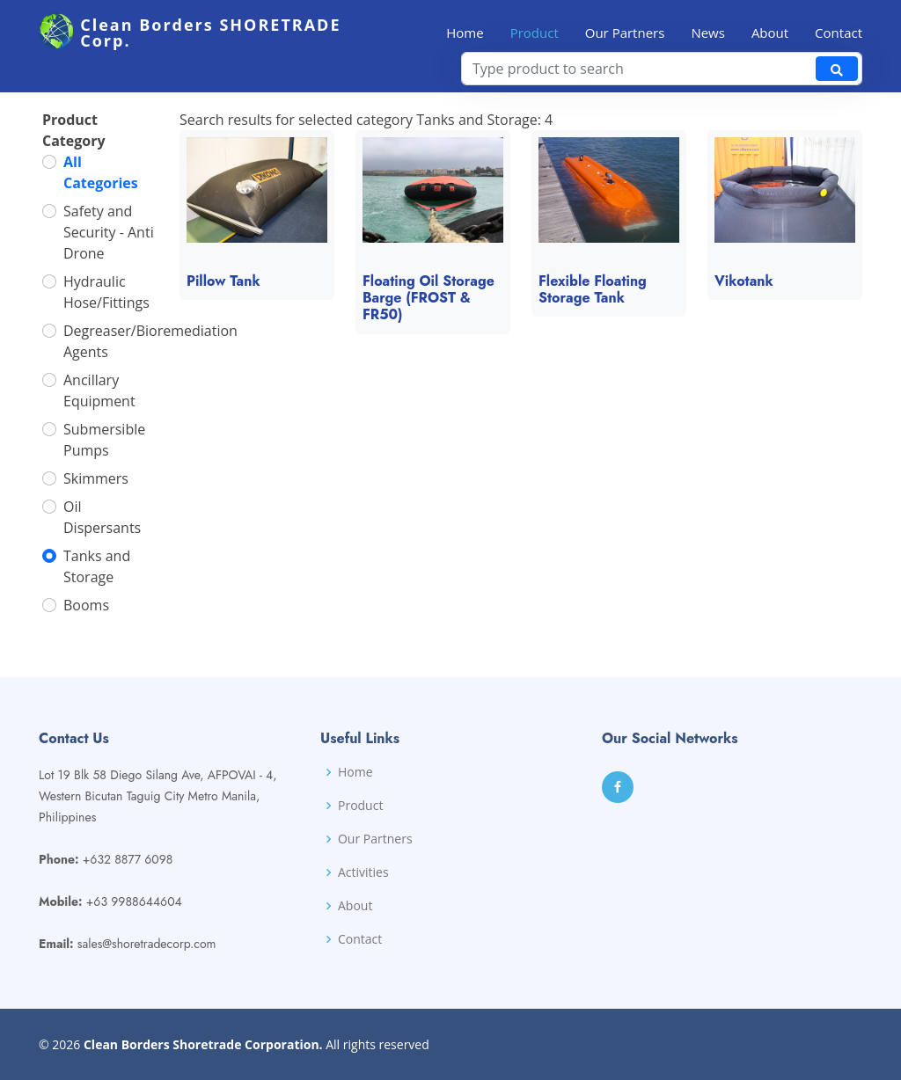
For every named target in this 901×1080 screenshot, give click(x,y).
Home (464, 32)
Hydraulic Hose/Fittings (106, 298)
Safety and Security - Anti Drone (108, 238)
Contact (838, 32)
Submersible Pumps (104, 446)
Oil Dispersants (102, 523)
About (769, 32)
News (708, 32)
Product (534, 32)
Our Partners (625, 32)
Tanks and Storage (96, 572)
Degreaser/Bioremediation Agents (150, 347)
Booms (86, 611)
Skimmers (95, 484)
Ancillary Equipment (99, 396)
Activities (363, 872)
